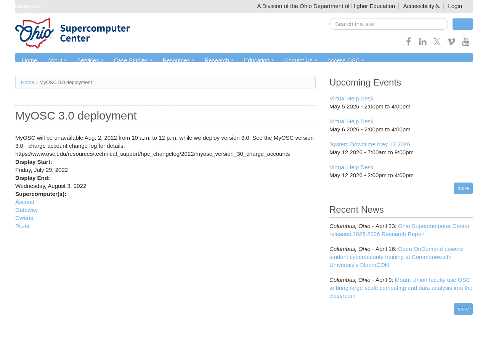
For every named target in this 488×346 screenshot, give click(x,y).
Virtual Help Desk (351, 98)
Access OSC (339, 60)
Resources (175, 60)
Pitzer (22, 226)
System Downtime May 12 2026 (369, 144)
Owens (24, 218)
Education (254, 60)
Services (88, 60)
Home (29, 60)
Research (215, 60)
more (463, 188)
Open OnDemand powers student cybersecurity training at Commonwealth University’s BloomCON (396, 257)
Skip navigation (21, 6)
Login (455, 6)
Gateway (26, 210)
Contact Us (295, 60)
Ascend (24, 202)
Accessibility (418, 6)
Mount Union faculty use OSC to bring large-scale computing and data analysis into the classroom (400, 287)
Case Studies (130, 60)
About (56, 60)
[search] (388, 24)
